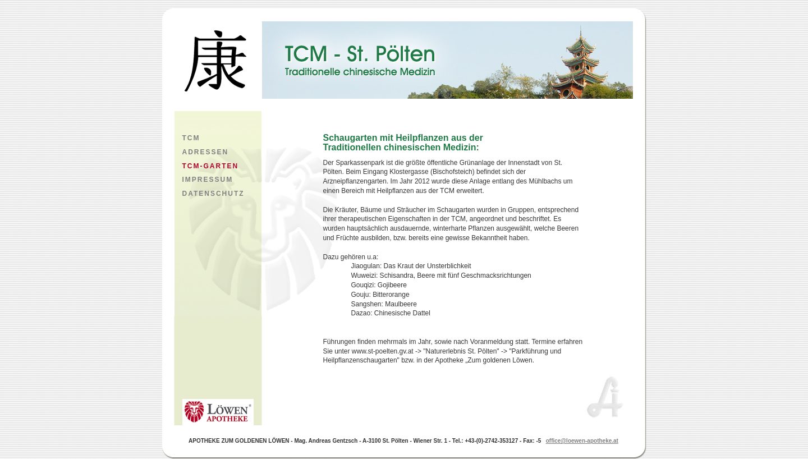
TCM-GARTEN (210, 166)
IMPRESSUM (207, 179)
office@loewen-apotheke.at (582, 441)
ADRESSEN (205, 152)
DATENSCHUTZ (213, 194)
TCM (191, 138)
